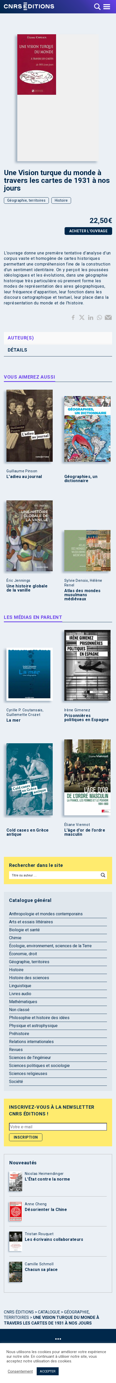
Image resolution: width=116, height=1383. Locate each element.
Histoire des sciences (29, 977)
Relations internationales (31, 1041)
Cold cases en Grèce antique (27, 832)
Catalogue (49, 1312)
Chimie (15, 937)
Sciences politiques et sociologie (39, 1065)
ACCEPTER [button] (48, 1371)
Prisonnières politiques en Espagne (86, 718)
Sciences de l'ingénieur (30, 1057)
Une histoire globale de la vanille (27, 588)
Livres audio (20, 993)
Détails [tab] (17, 350)
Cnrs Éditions (19, 1312)
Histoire (61, 200)
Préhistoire (19, 1033)
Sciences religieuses (28, 1073)
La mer (13, 720)
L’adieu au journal (24, 477)
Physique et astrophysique (33, 1025)
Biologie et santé (24, 929)
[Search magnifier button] (103, 875)
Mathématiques (23, 1001)
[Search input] (54, 875)
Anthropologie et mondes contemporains (46, 913)
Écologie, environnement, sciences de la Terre (50, 945)
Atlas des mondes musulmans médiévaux (82, 595)
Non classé (19, 1009)
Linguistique (20, 985)
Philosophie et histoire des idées (39, 1017)
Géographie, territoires (26, 200)
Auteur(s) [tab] (21, 337)
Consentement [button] (20, 1371)
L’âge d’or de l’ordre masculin (84, 832)
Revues (16, 1049)
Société (16, 1081)
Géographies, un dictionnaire (81, 479)
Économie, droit (23, 953)
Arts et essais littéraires (31, 921)
